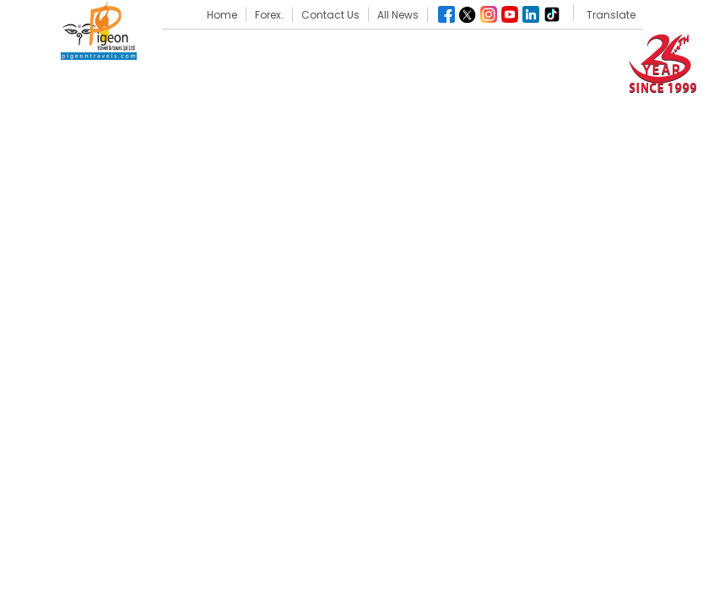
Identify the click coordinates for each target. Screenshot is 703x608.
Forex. (269, 15)
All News (398, 15)
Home (222, 15)
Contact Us (330, 15)
